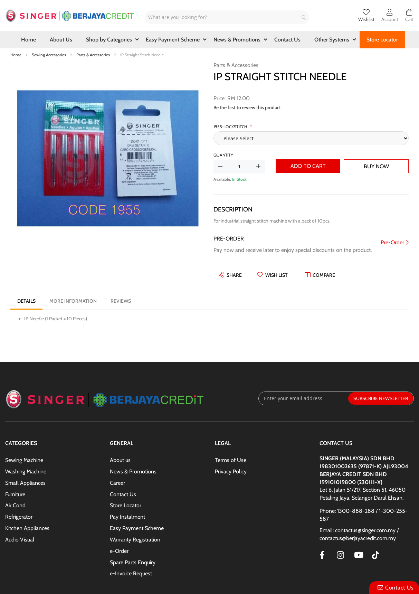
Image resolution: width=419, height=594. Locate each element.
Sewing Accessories (49, 54)
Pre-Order (392, 242)
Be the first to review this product (247, 107)
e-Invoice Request (131, 573)
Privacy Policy (231, 471)
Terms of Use (230, 460)
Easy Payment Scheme (137, 528)
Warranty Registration (135, 539)
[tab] (26, 301)
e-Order (119, 551)
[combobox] (227, 17)
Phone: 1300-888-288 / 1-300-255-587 (364, 515)
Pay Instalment (127, 516)
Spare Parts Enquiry (132, 562)
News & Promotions (133, 471)
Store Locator (125, 505)
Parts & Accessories (93, 54)
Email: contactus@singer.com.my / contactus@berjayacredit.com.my (359, 534)
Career (117, 483)
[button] (272, 275)
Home (16, 54)
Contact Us (123, 494)
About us (120, 460)
